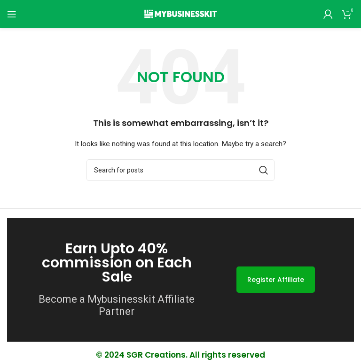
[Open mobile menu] (11, 14)
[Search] (180, 170)
